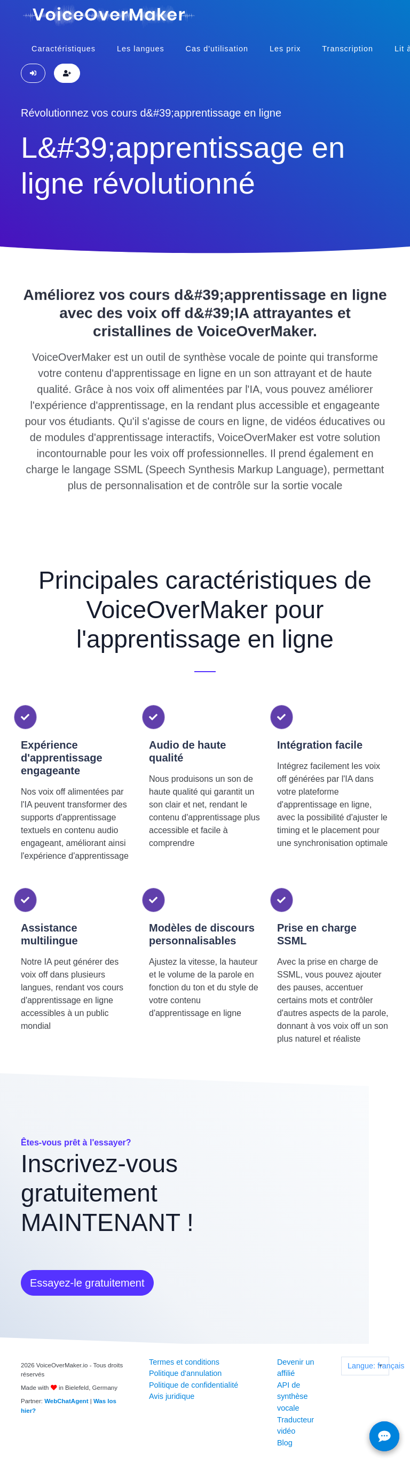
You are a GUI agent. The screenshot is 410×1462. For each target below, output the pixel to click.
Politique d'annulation (185, 1373)
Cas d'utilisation (217, 48)
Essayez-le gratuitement (87, 1283)
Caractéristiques (63, 48)
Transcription (347, 48)
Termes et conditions (184, 1362)
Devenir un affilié (295, 1368)
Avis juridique (171, 1396)
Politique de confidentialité (193, 1385)
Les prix (285, 48)
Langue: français (368, 1365)
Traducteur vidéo (295, 1425)
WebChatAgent (66, 1401)
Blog (285, 1442)
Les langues (140, 48)
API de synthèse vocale (292, 1396)
